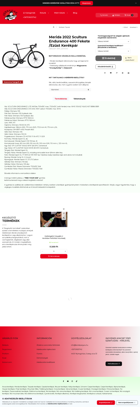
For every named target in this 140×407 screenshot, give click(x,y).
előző (125, 27)
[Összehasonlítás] (117, 73)
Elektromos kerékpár (37, 391)
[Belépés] (116, 15)
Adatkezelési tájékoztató (46, 349)
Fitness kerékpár (113, 389)
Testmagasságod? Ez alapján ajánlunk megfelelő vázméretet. (114, 37)
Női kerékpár (51, 391)
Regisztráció (7, 349)
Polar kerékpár (21, 389)
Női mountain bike (17, 394)
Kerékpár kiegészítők (78, 394)
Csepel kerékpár (107, 387)
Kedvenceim (7, 362)
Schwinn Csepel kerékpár (90, 387)
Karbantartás (107, 394)
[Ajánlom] (111, 73)
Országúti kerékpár (98, 389)
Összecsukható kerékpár (19, 391)
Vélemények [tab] (79, 99)
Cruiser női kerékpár (111, 391)
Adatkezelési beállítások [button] (46, 362)
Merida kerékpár (20, 387)
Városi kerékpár (71, 389)
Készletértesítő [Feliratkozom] (105, 67)
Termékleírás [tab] (61, 99)
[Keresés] (104, 15)
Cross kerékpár (59, 389)
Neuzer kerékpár (61, 387)
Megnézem (86, 3)
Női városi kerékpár (63, 391)
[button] (29, 13)
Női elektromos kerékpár (33, 394)
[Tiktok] (76, 381)
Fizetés (39, 354)
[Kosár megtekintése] (128, 15)
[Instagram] (72, 381)
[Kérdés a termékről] (122, 73)
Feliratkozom (114, 364)
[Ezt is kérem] (53, 256)
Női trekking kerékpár (80, 391)
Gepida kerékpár (48, 387)
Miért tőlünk (59, 13)
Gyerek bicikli (49, 394)
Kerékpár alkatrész (62, 394)
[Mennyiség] (53, 251)
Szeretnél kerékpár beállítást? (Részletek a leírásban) (110, 46)
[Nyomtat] (128, 73)
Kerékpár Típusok (64, 27)
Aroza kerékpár (8, 387)
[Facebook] (63, 381)
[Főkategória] (53, 27)
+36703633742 (29, 17)
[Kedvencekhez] (105, 73)
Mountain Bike (32, 389)
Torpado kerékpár (34, 387)
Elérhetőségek (42, 358)
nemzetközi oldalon (28, 173)
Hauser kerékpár (8, 389)
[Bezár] (136, 3)
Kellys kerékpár (74, 387)
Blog (75, 13)
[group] (88, 232)
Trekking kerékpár (46, 389)
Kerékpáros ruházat (94, 394)
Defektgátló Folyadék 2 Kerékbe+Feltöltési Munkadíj (53, 237)
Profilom (5, 354)
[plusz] (65, 251)
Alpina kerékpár (119, 387)
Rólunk (43, 13)
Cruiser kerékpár (84, 389)
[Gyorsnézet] (64, 218)
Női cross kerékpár (96, 391)
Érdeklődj (108, 58)
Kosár (4, 358)
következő (134, 27)
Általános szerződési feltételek (48, 345)
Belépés (5, 345)
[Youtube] (68, 381)
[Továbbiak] (48, 13)
